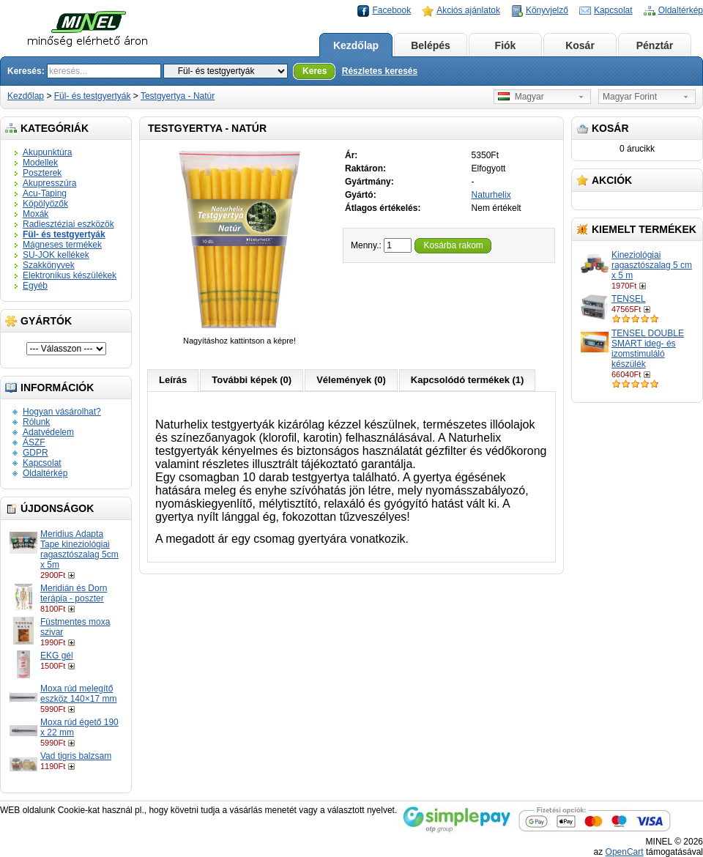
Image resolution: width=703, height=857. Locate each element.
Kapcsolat (613, 10)
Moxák (35, 214)
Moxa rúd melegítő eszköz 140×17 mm (78, 693)
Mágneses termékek (62, 245)
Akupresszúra (49, 183)
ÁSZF (34, 442)
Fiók (505, 45)
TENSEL (628, 299)
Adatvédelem (48, 432)
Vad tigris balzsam (75, 756)
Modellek (40, 162)
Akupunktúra (47, 152)
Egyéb (35, 286)
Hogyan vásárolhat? (62, 412)
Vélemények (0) (351, 379)
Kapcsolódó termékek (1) (467, 379)
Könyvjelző (547, 10)
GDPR (35, 453)
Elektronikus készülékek (69, 275)
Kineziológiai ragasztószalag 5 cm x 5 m (651, 265)
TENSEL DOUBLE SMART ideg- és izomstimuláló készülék (647, 348)
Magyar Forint (630, 97)
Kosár (580, 45)
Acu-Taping (45, 193)
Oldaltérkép (680, 10)
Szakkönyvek (49, 265)
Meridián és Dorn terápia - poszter (73, 593)
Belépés (430, 45)
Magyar (521, 97)
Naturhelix (491, 195)
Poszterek (42, 173)
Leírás (173, 379)
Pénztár (655, 45)
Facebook (391, 10)
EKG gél (56, 655)
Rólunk (36, 422)
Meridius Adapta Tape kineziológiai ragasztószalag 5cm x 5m (79, 549)
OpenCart (625, 852)
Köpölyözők (45, 204)
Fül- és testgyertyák (92, 96)
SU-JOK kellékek (56, 255)
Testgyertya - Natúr (178, 96)
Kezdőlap (356, 45)
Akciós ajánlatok (468, 10)
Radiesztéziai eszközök (68, 224)
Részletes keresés (379, 71)
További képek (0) (251, 379)
